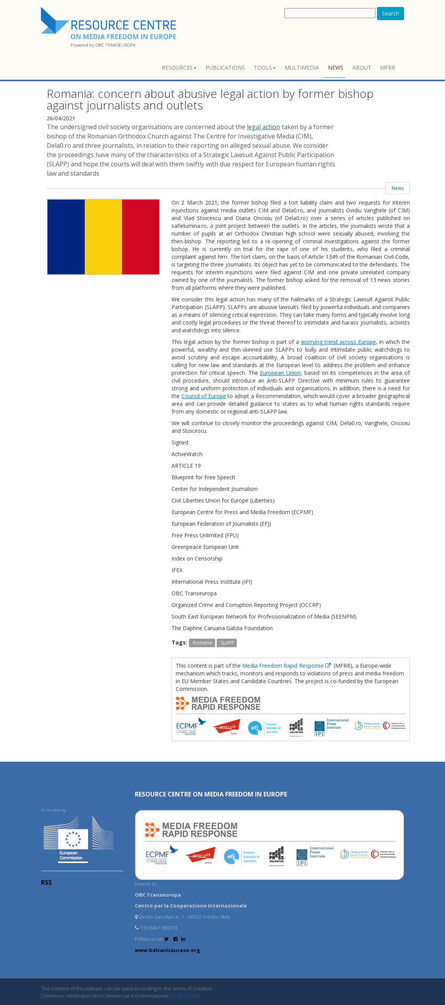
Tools (265, 67)
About (361, 67)
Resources (179, 67)
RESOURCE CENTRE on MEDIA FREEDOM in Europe (211, 794)
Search (390, 13)
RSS (46, 882)
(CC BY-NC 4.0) (184, 995)
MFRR (387, 67)
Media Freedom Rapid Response (287, 665)
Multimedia (302, 67)
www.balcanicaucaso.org (167, 950)
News (335, 67)
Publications (225, 67)
